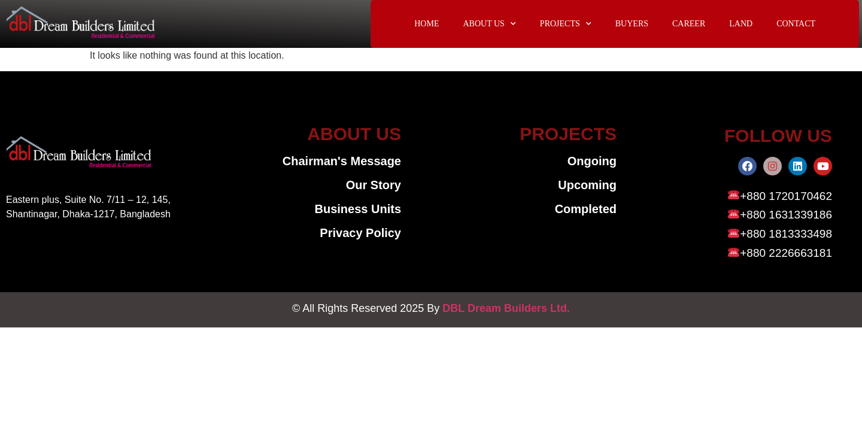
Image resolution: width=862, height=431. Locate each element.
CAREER (688, 23)
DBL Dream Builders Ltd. (506, 310)
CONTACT (795, 23)
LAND (740, 23)
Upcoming (587, 185)
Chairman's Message (342, 161)
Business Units (358, 209)
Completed (586, 209)
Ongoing (592, 161)
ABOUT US (489, 24)
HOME (426, 23)
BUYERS (631, 23)
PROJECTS (565, 24)
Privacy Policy (360, 233)
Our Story (373, 185)
